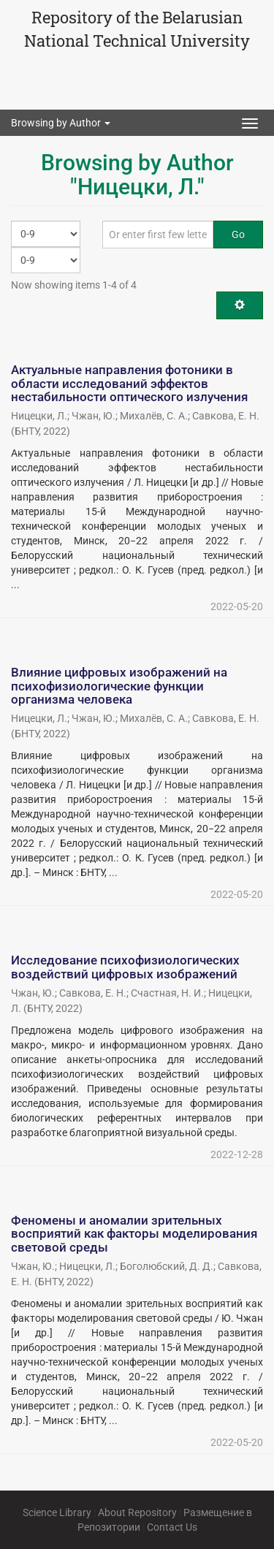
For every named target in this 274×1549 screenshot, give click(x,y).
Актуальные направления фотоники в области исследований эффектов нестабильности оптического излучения (129, 383)
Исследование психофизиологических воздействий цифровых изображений (125, 967)
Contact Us (172, 1527)
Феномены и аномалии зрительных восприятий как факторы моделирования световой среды (134, 1234)
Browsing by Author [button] (60, 123)
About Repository (137, 1512)
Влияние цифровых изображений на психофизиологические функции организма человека (119, 686)
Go (238, 234)
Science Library (57, 1512)
